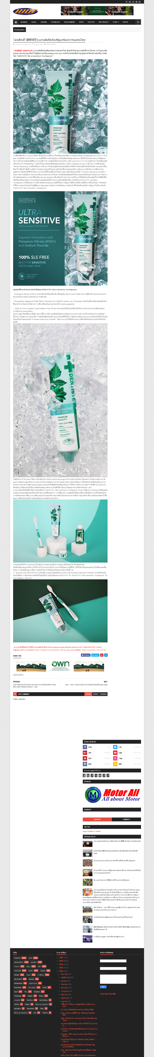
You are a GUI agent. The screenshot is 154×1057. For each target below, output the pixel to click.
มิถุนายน (64, 748)
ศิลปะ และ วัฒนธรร (42, 758)
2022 (61, 724)
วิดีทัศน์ (16, 758)
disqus (86, 656)
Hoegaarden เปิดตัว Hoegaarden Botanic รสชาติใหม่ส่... (79, 967)
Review (125, 22)
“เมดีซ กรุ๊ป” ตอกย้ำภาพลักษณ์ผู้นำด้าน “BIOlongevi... (75, 869)
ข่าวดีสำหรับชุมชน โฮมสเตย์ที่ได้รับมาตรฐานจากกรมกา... (79, 818)
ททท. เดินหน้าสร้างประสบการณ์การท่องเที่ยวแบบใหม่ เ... (79, 773)
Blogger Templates (44, 1054)
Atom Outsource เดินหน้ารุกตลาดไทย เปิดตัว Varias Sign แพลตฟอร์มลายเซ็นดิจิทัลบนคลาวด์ (126, 228)
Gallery (27, 758)
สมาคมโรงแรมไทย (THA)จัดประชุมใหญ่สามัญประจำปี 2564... (78, 799)
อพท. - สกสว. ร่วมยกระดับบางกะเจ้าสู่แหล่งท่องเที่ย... (78, 941)
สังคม (28, 720)
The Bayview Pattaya (68, 960)
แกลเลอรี (17, 754)
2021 (61, 1033)
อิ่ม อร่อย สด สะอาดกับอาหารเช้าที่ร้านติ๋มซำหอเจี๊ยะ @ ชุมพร (126, 152)
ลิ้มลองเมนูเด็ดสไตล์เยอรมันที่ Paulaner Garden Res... (78, 1004)
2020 (61, 1036)
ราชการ (16, 720)
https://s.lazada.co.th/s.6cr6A (25, 612)
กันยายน (64, 738)
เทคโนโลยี (17, 724)
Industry (30, 750)
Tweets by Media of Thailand (111, 122)
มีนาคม (64, 1021)
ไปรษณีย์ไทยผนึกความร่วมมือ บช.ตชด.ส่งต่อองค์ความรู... (78, 843)
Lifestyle (91, 22)
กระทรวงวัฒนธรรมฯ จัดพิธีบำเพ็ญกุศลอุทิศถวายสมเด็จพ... (78, 864)
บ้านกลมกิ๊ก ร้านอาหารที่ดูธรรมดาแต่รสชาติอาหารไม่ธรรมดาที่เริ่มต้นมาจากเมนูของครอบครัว (126, 163)
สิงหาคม (64, 741)
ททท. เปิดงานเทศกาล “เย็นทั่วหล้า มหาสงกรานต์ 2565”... (78, 926)
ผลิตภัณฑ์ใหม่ (51, 44)
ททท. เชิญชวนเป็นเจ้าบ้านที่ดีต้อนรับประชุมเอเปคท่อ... (79, 915)
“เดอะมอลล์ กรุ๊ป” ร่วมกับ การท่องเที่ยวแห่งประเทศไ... (78, 920)
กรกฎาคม (65, 744)
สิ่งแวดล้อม (32, 741)
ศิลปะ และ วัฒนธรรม (20, 766)
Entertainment (69, 22)
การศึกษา (41, 729)
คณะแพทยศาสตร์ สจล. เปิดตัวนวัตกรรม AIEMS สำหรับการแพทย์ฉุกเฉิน (126, 133)
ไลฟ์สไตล (30, 754)
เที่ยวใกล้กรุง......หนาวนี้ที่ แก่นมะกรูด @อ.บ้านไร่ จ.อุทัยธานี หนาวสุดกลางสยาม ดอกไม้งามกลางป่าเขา (125, 208)
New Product (104, 22)
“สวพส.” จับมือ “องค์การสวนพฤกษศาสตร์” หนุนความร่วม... (78, 936)
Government (17, 741)
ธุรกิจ (30, 712)
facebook (94, 656)
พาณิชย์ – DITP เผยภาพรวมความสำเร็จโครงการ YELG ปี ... (79, 788)
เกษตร (28, 729)
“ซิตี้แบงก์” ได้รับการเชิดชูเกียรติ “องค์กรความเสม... (78, 759)
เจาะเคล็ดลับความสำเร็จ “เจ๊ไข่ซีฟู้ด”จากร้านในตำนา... (78, 834)
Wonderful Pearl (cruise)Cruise (72, 814)
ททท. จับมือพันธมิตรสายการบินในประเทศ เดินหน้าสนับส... (78, 994)
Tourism (44, 22)
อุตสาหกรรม (33, 737)
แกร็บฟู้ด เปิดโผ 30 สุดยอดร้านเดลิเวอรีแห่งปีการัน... (78, 896)
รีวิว (26, 745)
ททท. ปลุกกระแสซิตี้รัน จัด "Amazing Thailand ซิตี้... (78, 767)
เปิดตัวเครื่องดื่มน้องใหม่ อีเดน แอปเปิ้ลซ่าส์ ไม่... (78, 1017)
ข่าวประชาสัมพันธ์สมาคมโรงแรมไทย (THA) (77, 763)
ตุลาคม (64, 734)
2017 (61, 1043)
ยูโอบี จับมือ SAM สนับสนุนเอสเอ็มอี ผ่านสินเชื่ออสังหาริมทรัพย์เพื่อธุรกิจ (126, 142)
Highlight (112, 110)
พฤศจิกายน (65, 731)
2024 (61, 718)
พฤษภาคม (65, 751)
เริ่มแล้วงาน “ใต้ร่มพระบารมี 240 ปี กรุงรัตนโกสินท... (78, 859)
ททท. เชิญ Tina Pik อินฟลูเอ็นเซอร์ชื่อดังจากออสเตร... (78, 804)
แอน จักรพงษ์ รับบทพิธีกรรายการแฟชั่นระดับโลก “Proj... (79, 875)
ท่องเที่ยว (34, 716)
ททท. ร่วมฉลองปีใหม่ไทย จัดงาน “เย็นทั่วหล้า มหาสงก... (79, 978)
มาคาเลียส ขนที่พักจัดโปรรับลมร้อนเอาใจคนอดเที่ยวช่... (78, 890)
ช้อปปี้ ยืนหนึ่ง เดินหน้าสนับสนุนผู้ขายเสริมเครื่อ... (79, 838)
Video (42, 762)
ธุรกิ (35, 766)
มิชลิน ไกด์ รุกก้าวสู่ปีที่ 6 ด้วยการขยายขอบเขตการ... (78, 810)
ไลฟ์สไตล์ (17, 712)
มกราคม (64, 1028)
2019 (61, 1039)
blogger (79, 656)
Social (34, 22)
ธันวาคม (64, 727)
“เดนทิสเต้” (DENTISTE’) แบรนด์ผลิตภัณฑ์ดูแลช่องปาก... (78, 947)
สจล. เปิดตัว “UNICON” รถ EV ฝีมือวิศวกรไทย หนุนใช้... (79, 829)
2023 (61, 721)
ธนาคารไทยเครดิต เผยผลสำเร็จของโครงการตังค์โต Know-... (79, 901)
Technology (55, 22)
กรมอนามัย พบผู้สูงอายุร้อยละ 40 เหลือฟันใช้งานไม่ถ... (78, 880)
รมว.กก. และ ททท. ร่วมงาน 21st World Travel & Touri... (78, 848)
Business (24, 22)
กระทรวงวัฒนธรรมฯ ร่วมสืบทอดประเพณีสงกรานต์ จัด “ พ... (76, 931)
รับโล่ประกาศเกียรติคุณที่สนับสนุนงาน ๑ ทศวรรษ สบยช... (79, 783)
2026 (61, 711)
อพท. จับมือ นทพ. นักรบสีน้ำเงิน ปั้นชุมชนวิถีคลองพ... (79, 983)
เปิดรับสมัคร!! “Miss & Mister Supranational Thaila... (77, 1013)
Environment (30, 762)
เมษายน (64, 755)
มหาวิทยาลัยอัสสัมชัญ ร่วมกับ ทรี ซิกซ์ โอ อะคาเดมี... (79, 778)
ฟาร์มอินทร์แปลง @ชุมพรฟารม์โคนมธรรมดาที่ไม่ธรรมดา (126, 217)
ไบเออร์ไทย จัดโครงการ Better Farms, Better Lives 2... (78, 794)
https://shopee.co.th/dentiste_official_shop (58, 609)
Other (115, 22)
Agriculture (17, 762)
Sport (81, 22)
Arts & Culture (44, 754)
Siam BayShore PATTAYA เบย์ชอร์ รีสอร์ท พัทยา (78, 911)
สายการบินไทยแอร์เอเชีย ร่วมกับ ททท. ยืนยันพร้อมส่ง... (77, 989)
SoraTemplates (24, 1054)
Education (37, 745)
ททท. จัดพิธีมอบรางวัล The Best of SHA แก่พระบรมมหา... (77, 906)
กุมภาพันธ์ (65, 1025)
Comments (131, 110)
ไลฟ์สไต (45, 766)
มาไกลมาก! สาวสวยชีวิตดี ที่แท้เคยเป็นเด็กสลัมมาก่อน (79, 973)
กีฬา (39, 720)
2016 (61, 1046)
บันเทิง (31, 724)
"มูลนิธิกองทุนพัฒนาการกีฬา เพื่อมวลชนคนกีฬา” (79, 956)
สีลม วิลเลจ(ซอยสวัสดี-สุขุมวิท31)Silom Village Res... (78, 853)
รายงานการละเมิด (108, 747)
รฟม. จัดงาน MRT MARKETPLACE (73, 963)
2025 (61, 714)
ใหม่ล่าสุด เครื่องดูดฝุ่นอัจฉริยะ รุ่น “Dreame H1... (78, 1009)
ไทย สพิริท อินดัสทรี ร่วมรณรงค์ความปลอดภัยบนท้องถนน (79, 999)
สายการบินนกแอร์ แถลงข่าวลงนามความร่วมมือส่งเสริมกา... (78, 952)
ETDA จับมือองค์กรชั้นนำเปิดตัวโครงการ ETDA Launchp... (77, 885)
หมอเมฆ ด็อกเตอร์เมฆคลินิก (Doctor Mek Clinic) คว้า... (78, 824)
